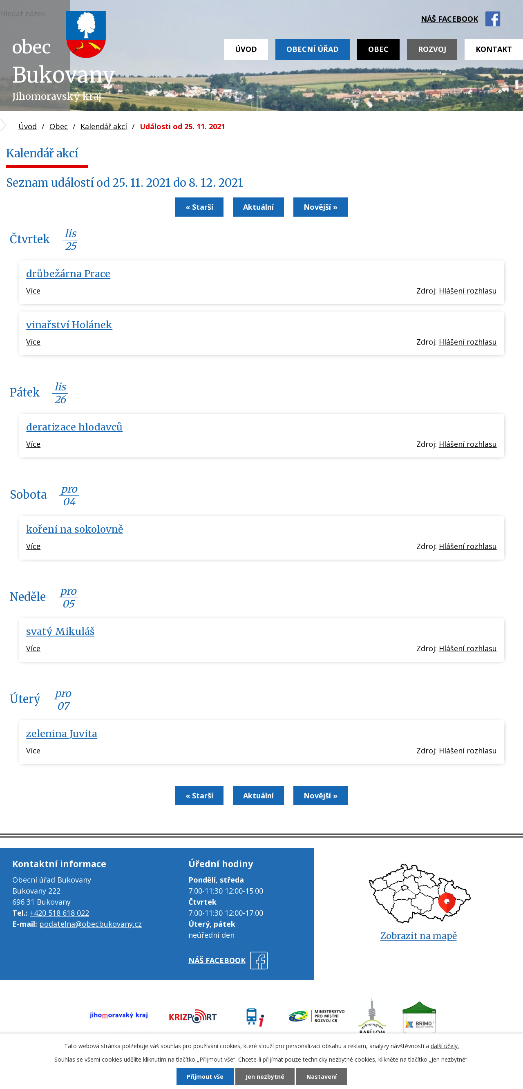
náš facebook (449, 19)
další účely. (445, 1046)
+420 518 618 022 (59, 913)
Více (33, 291)
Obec (378, 49)
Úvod (246, 49)
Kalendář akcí (103, 126)
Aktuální (258, 207)
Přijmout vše (205, 1076)
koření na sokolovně (74, 529)
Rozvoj (432, 49)
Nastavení (321, 1076)
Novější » (320, 207)
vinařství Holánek (69, 325)
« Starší (199, 207)
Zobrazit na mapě (418, 935)
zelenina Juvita (61, 733)
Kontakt (494, 49)
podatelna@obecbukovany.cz (90, 924)
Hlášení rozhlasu (468, 291)
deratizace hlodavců (74, 427)
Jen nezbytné (265, 1076)
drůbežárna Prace (68, 274)
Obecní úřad (312, 49)
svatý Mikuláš (60, 631)
